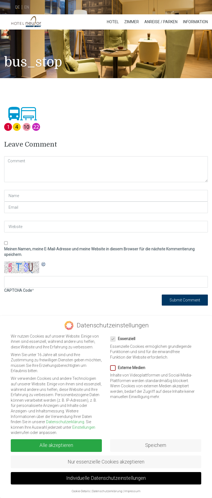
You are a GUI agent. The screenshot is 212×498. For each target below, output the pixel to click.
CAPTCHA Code (18, 290)
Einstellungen (83, 427)
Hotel (113, 22)
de (17, 7)
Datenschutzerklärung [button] (107, 491)
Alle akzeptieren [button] (56, 445)
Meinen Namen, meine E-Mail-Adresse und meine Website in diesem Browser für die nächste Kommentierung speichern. (99, 252)
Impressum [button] (132, 491)
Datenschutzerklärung (65, 422)
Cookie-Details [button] (81, 491)
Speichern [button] (155, 445)
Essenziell (124, 338)
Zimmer (131, 22)
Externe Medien (129, 367)
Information (195, 22)
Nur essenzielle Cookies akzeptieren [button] (106, 462)
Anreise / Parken (160, 22)
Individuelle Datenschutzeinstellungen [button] (106, 478)
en (26, 7)
